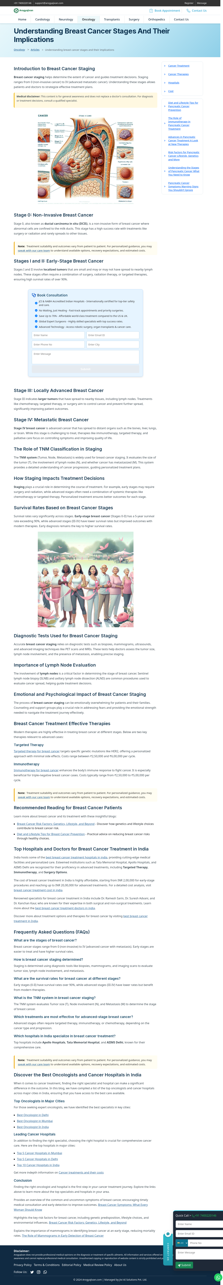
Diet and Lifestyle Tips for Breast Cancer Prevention (51, 834)
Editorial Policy (71, 1265)
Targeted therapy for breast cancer (37, 751)
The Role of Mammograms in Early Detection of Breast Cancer (63, 1236)
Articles (35, 49)
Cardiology (42, 19)
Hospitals (173, 82)
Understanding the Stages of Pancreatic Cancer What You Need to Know (183, 171)
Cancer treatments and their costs (81, 1172)
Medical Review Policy (97, 1265)
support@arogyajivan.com (49, 3)
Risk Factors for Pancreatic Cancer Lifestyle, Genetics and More (183, 156)
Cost (171, 91)
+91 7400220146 (22, 3)
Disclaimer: (21, 1251)
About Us (120, 1265)
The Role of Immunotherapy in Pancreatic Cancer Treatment (179, 123)
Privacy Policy (23, 1265)
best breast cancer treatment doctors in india (65, 908)
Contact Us (181, 19)
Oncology (88, 19)
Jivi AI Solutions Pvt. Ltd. (133, 1279)
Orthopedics (156, 19)
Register (189, 3)
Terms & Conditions (47, 1265)
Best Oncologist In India (33, 1127)
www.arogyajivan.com (174, 1254)
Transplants (112, 19)
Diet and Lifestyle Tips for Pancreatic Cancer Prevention (183, 106)
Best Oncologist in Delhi (33, 1115)
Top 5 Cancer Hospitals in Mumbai (39, 1153)
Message (202, 3)
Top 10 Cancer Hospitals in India (38, 1165)
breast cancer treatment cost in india (38, 890)
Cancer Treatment (178, 65)
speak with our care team (34, 250)
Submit (86, 369)
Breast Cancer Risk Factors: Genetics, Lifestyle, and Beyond (55, 824)
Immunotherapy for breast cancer (36, 770)
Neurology (66, 19)
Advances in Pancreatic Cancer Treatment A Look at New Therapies (183, 140)
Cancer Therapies (178, 74)
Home (22, 19)
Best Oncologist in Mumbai (35, 1121)
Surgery (134, 19)
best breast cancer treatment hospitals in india (76, 857)
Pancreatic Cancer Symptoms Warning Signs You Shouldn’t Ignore (183, 186)
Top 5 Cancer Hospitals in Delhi (37, 1159)
